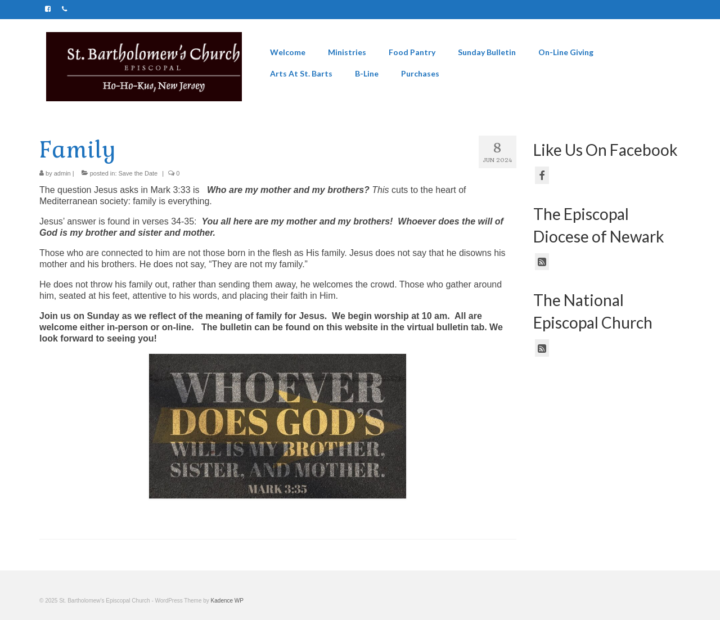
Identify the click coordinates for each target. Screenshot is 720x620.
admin (62, 173)
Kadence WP (227, 600)
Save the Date (138, 173)
